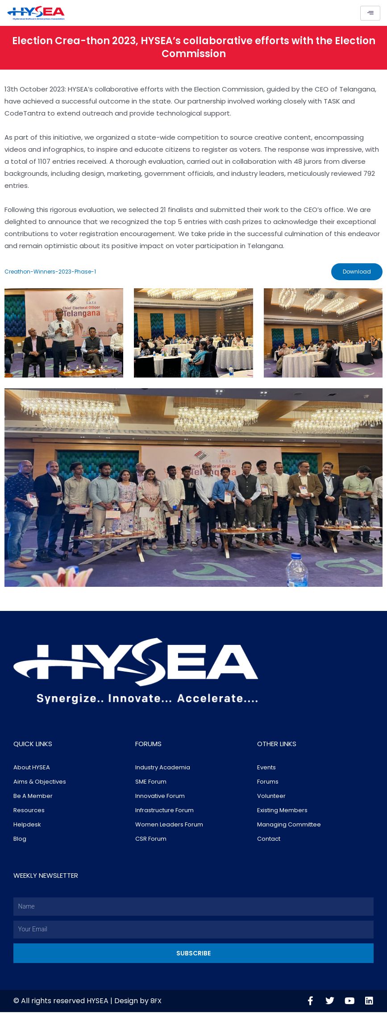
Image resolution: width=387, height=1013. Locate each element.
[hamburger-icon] (370, 13)
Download (356, 272)
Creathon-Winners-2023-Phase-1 (50, 272)
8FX (156, 1001)
